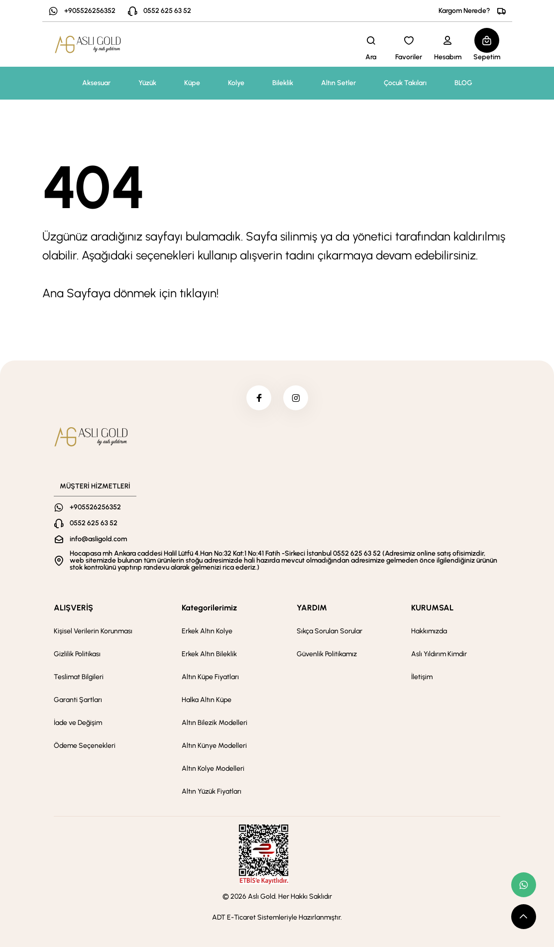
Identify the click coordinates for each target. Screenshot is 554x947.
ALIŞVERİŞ (73, 607)
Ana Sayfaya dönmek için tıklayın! (130, 293)
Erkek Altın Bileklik (209, 654)
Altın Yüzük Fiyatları (211, 791)
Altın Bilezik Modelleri (214, 722)
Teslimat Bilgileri (79, 677)
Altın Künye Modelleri (214, 745)
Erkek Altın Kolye (207, 631)
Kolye (236, 83)
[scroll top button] (523, 916)
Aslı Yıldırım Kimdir (439, 654)
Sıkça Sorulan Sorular (329, 631)
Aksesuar (96, 83)
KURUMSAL (432, 607)
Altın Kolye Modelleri (213, 768)
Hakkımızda (429, 631)
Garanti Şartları (78, 700)
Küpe (192, 83)
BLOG (463, 83)
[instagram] (295, 397)
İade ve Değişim (78, 722)
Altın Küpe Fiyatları (210, 677)
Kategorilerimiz (209, 607)
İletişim (422, 677)
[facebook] (258, 397)
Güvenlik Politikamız (327, 654)
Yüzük (147, 83)
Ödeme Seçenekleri (84, 745)
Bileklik (282, 83)
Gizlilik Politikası (77, 654)
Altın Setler (338, 83)
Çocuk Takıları (405, 83)
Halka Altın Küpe (206, 700)
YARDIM (312, 607)
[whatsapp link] (523, 884)
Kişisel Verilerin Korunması (93, 631)
